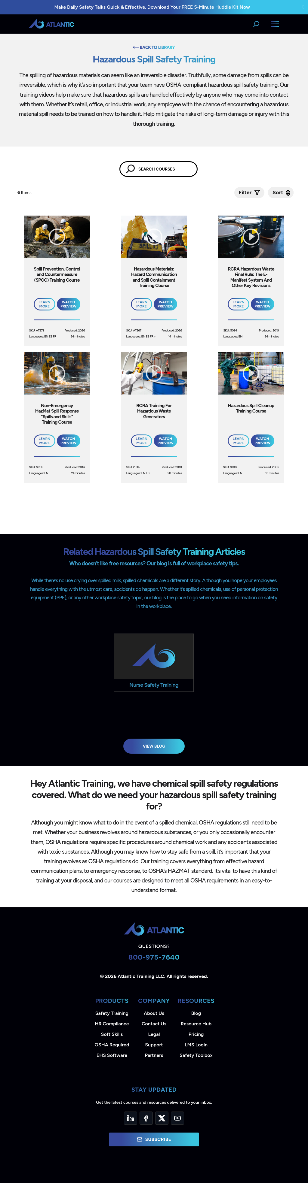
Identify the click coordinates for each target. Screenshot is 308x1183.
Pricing (196, 1034)
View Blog (154, 746)
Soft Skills (112, 1034)
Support (154, 1045)
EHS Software (112, 1055)
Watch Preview (68, 304)
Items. (25, 192)
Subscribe (154, 1139)
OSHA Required (112, 1045)
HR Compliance (112, 1024)
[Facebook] (146, 1118)
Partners (154, 1055)
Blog (196, 1013)
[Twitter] (161, 1118)
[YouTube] (177, 1118)
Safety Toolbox (196, 1055)
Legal (154, 1034)
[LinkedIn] (130, 1118)
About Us (154, 1013)
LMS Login (196, 1045)
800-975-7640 (154, 957)
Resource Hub (196, 1024)
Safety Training (111, 1013)
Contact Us (154, 1024)
